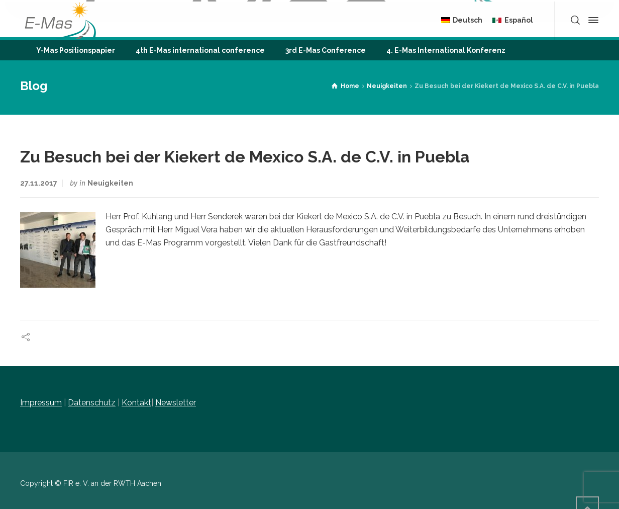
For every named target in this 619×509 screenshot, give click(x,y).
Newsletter (175, 402)
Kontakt (136, 402)
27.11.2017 (38, 183)
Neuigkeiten (110, 183)
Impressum (41, 402)
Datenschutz (92, 402)
